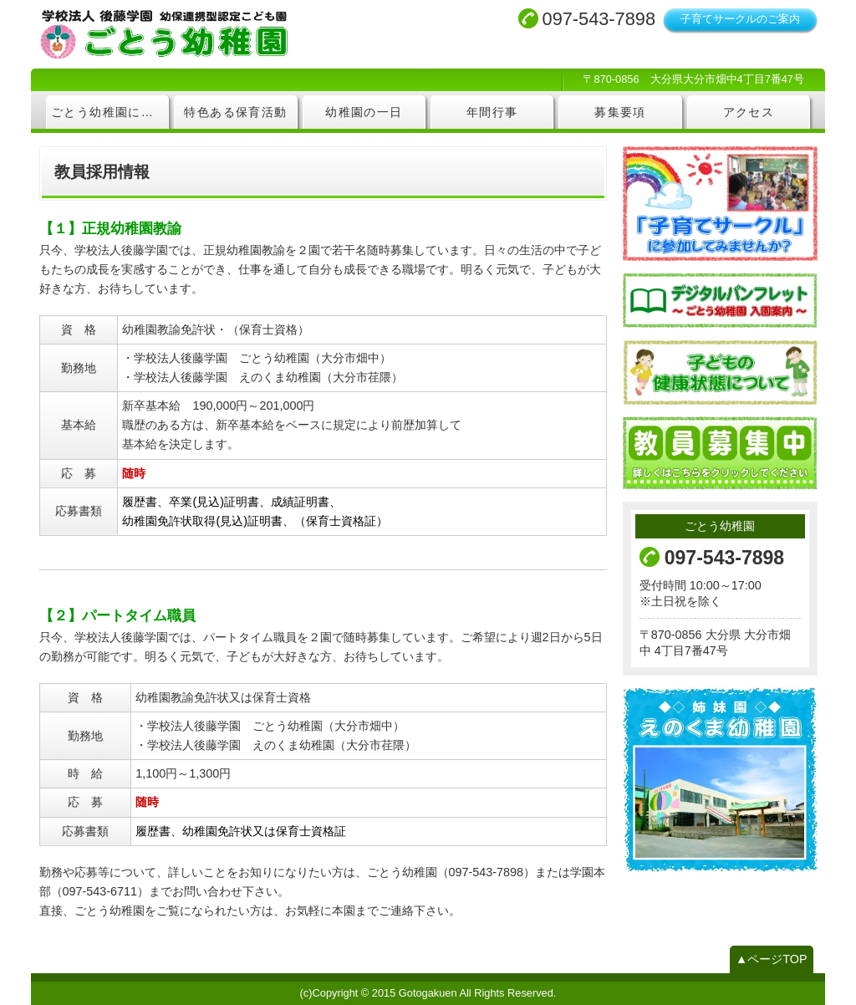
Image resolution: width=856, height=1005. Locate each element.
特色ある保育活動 (235, 112)
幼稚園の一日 (363, 112)
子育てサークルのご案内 (740, 19)
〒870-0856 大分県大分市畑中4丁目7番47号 (693, 79)
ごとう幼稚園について (110, 112)
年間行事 (492, 112)
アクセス (749, 112)
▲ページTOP (772, 959)
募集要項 (620, 112)
